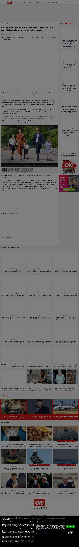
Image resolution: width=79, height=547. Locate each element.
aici (20, 537)
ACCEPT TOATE (71, 526)
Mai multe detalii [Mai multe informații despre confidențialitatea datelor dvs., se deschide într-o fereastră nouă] (29, 526)
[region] (39, 531)
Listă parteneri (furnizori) (41, 533)
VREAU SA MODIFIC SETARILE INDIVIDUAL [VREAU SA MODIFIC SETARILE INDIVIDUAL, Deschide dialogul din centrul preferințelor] (70, 531)
